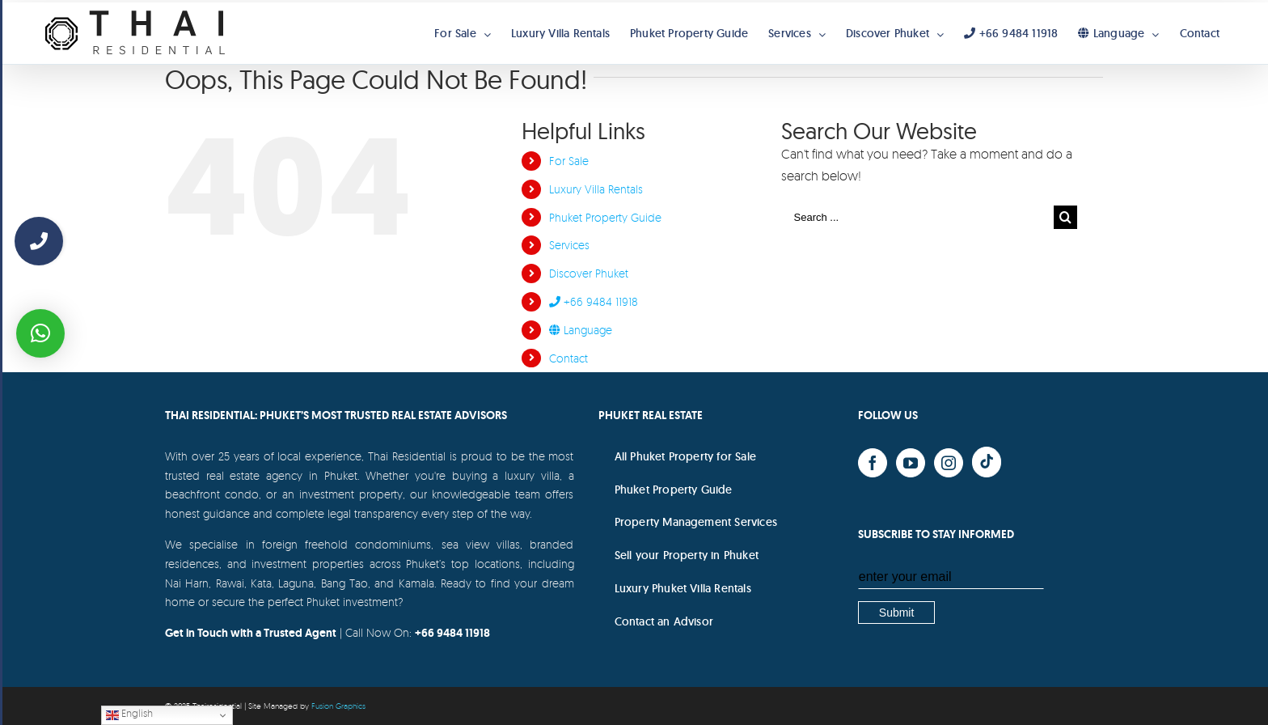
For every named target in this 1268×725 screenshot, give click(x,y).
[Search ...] (918, 217)
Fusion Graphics (338, 705)
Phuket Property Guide (605, 217)
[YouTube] (910, 462)
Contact (568, 358)
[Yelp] (986, 462)
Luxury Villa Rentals (596, 189)
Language (580, 330)
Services (569, 245)
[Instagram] (948, 462)
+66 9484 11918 (593, 301)
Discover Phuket (588, 273)
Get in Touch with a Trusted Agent (250, 632)
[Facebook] (872, 462)
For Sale (569, 160)
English (129, 714)
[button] (40, 333)
